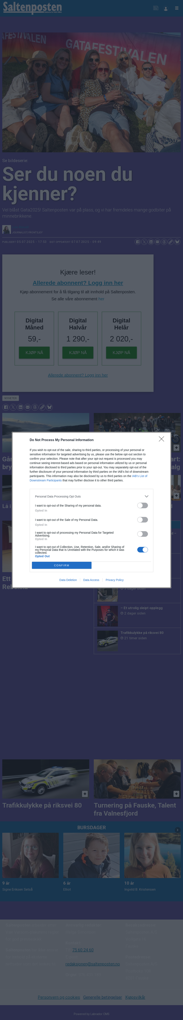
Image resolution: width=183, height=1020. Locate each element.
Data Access (91, 580)
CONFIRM (61, 565)
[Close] (163, 440)
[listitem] (91, 496)
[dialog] (91, 510)
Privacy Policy (115, 580)
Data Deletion (68, 580)
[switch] (142, 505)
